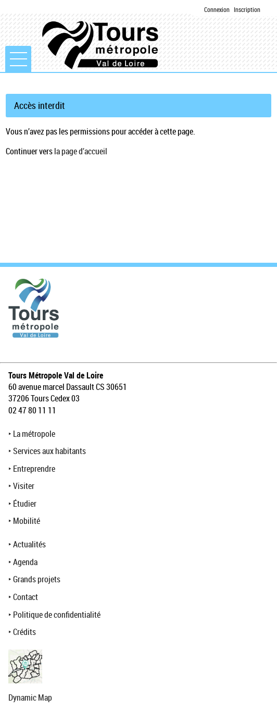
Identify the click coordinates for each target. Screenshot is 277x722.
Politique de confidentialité (56, 614)
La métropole (34, 433)
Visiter (23, 486)
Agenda (25, 562)
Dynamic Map (30, 697)
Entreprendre (34, 468)
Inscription (247, 9)
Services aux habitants (49, 451)
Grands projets (36, 579)
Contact (25, 597)
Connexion (217, 9)
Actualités (29, 544)
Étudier (24, 503)
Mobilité (26, 521)
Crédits (24, 632)
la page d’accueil (80, 151)
